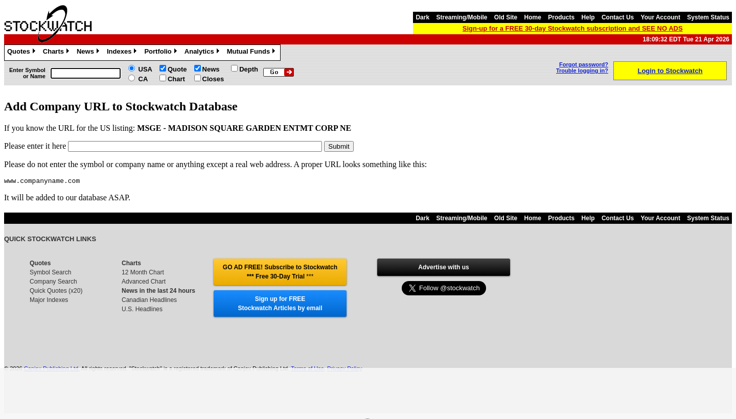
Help (588, 17)
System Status (708, 17)
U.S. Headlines (142, 310)
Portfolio (161, 52)
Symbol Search (50, 273)
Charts (57, 52)
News (89, 52)
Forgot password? (583, 64)
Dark (422, 17)
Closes (213, 79)
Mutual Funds (252, 52)
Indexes (123, 52)
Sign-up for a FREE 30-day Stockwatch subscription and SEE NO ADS (573, 28)
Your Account (660, 17)
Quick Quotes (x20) (56, 292)
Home (532, 17)
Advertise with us (443, 268)
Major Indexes (49, 301)
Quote (177, 69)
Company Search (53, 283)
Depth (248, 69)
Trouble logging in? (582, 70)
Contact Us (618, 17)
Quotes (22, 52)
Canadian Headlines (149, 301)
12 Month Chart (143, 273)
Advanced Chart (144, 283)
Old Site (505, 17)
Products (561, 17)
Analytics (203, 52)
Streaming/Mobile (461, 17)
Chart (176, 79)
